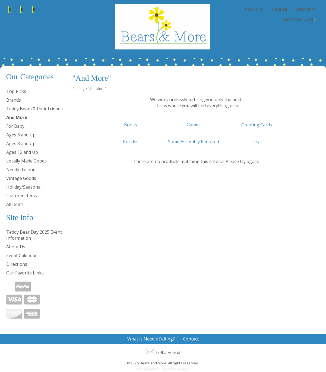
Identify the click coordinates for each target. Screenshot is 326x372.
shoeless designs (175, 369)
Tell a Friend (167, 352)
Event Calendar (21, 255)
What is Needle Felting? (151, 339)
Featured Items (21, 196)
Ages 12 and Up (22, 152)
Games (194, 125)
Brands (13, 100)
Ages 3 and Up (21, 135)
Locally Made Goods (26, 161)
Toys (257, 142)
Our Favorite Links (25, 273)
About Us (254, 9)
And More (16, 117)
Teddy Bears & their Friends (34, 109)
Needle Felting (21, 170)
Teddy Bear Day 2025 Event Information (34, 235)
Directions (306, 9)
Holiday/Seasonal (24, 187)
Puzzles (130, 142)
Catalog (78, 88)
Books (130, 125)
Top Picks (16, 91)
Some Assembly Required (193, 142)
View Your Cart (298, 19)
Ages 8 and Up (21, 143)
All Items (15, 204)
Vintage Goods (21, 178)
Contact (279, 9)
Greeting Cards (256, 125)
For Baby (15, 126)
